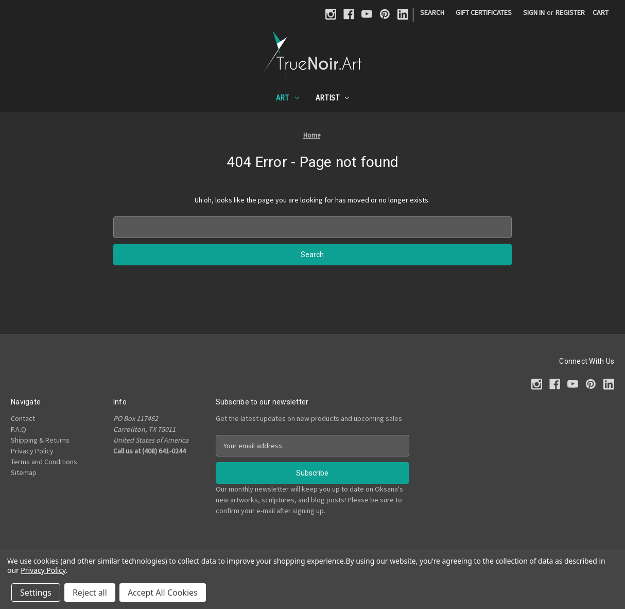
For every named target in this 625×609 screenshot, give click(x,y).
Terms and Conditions (44, 461)
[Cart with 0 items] (600, 12)
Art (287, 98)
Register (570, 12)
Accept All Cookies (163, 592)
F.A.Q (18, 429)
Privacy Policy (32, 450)
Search (432, 12)
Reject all (90, 592)
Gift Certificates (484, 12)
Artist (333, 98)
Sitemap (24, 472)
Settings (35, 592)
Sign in (534, 12)
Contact (23, 418)
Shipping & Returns (40, 440)
